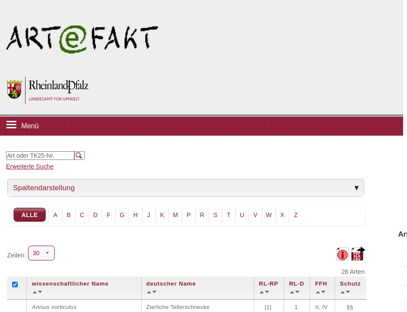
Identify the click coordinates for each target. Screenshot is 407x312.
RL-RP (268, 283)
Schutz (350, 283)
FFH (321, 283)
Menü (30, 126)
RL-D (296, 283)
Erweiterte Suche (30, 166)
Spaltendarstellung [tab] (44, 188)
